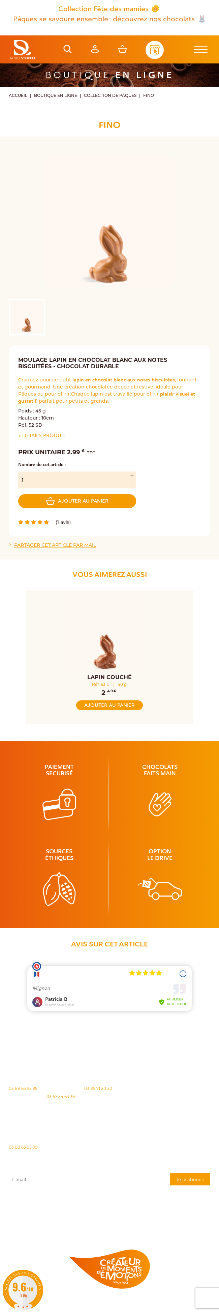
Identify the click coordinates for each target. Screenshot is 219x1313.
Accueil (18, 95)
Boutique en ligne (55, 95)
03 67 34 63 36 (60, 1096)
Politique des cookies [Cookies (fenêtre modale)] (170, 1303)
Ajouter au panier (77, 501)
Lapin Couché (109, 677)
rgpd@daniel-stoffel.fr (23, 1211)
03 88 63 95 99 (23, 1147)
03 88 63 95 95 (23, 1088)
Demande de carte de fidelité (176, 1226)
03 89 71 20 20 (98, 1088)
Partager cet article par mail (55, 545)
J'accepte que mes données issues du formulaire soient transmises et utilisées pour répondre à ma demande (109, 1203)
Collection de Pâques (110, 95)
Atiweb (118, 1309)
